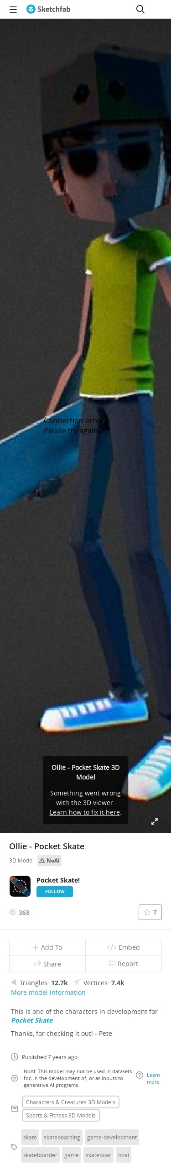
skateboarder (40, 1155)
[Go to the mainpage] (48, 9)
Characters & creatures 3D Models (70, 1102)
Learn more (148, 1078)
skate (30, 1137)
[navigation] (13, 9)
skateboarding (62, 1137)
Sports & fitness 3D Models (61, 1115)
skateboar (98, 1155)
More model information (48, 992)
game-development (112, 1137)
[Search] (140, 9)
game (71, 1155)
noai (123, 1155)
